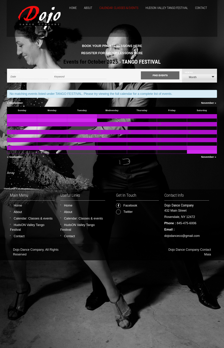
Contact (201, 8)
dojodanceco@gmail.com (182, 323)
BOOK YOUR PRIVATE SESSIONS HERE (112, 46)
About (88, 8)
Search (57, 72)
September (15, 102)
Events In (15, 72)
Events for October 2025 (90, 61)
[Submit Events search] (160, 75)
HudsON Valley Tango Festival (167, 8)
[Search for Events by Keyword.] (79, 76)
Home (73, 8)
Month (191, 77)
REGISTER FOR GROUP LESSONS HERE (112, 53)
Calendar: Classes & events (118, 8)
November (208, 102)
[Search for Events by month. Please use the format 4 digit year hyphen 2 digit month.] (29, 76)
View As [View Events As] (189, 72)
